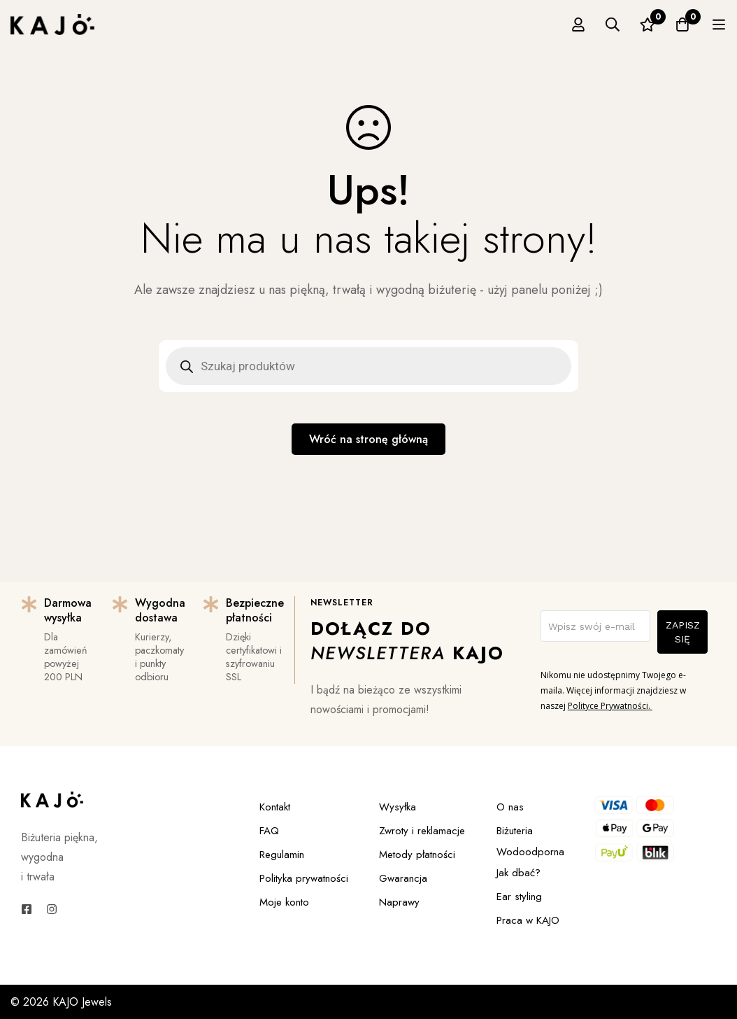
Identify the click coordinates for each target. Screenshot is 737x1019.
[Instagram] (51, 909)
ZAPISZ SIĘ (683, 632)
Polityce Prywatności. (610, 706)
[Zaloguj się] (577, 24)
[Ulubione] (647, 24)
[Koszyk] (682, 24)
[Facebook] (26, 909)
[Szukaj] (612, 24)
